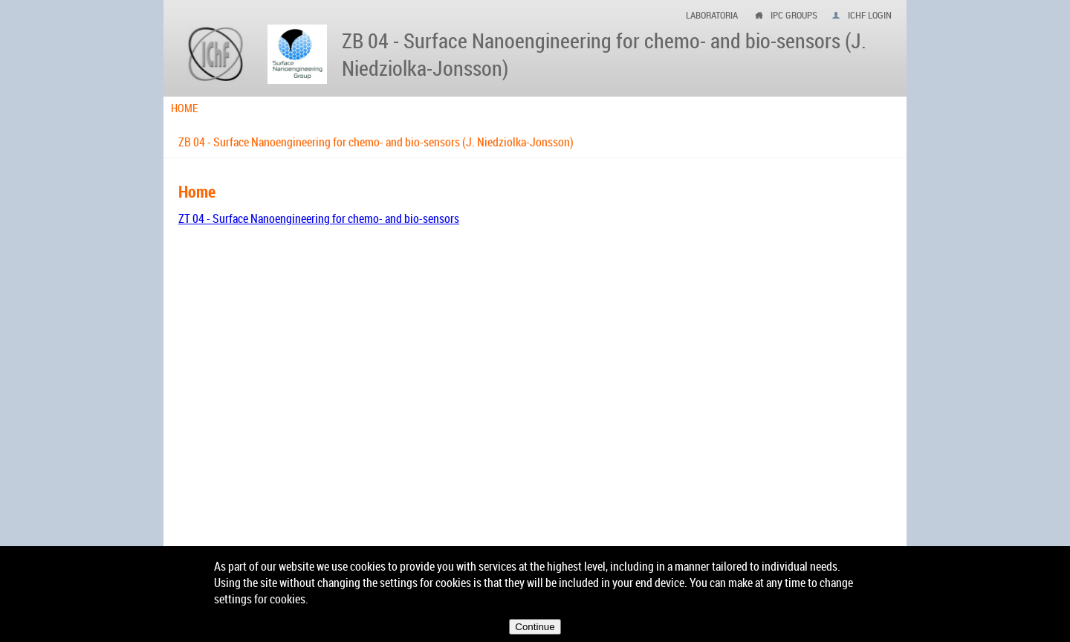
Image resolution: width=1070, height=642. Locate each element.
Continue (534, 626)
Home (184, 107)
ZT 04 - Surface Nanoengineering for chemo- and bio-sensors (318, 218)
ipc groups (794, 15)
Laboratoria (712, 15)
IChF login (870, 15)
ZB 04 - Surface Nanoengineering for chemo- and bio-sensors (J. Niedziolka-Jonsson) (376, 142)
